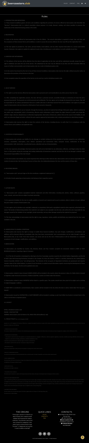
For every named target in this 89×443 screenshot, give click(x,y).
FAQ (78, 3)
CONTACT (72, 3)
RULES (66, 3)
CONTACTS (44, 416)
